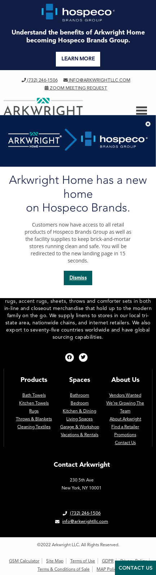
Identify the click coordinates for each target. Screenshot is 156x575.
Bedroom (80, 403)
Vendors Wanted (125, 395)
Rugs (34, 411)
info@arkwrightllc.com (96, 80)
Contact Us (125, 442)
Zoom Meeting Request (76, 88)
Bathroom (79, 395)
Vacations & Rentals (79, 434)
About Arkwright (125, 418)
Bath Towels (34, 395)
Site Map (54, 560)
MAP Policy (108, 569)
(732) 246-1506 (40, 80)
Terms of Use (82, 560)
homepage (107, 183)
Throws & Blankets (34, 418)
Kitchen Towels (34, 403)
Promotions (125, 434)
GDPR (107, 560)
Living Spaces (79, 418)
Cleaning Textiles (33, 426)
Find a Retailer (125, 426)
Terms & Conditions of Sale (63, 569)
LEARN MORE (78, 59)
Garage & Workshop (79, 426)
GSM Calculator (24, 560)
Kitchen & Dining (79, 411)
